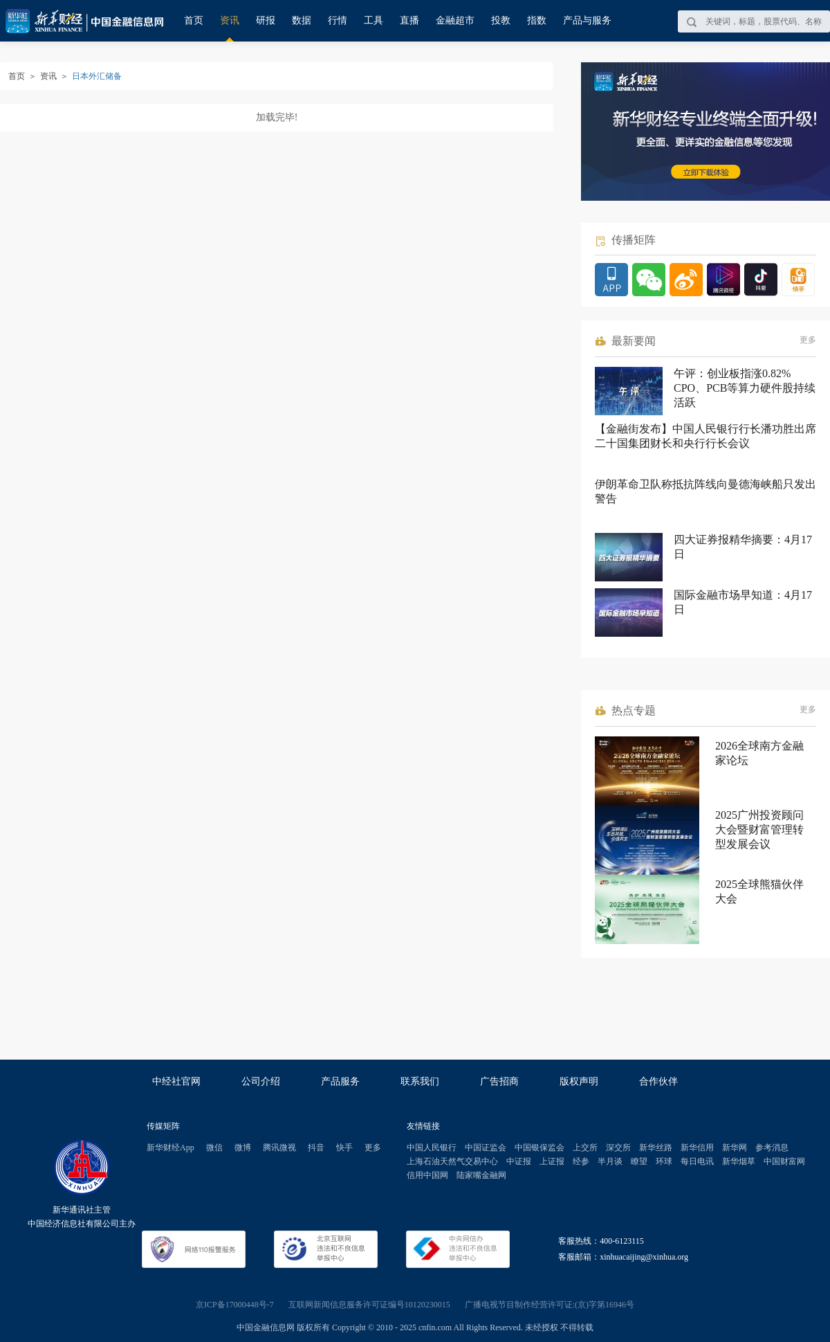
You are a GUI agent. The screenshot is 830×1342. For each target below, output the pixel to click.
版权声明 (579, 1081)
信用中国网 (427, 1175)
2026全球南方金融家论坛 (759, 753)
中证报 (518, 1161)
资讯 (229, 20)
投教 (500, 20)
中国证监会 (485, 1147)
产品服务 (340, 1081)
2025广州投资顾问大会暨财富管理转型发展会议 (759, 829)
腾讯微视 (279, 1147)
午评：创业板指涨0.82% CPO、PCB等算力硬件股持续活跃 (744, 388)
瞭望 (639, 1161)
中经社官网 (176, 1081)
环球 (664, 1161)
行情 (337, 20)
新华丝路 (655, 1147)
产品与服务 (587, 20)
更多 (808, 340)
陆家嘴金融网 (481, 1175)
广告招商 (499, 1081)
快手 (344, 1147)
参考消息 (771, 1147)
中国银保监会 (539, 1147)
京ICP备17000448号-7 (235, 1304)
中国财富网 (784, 1161)
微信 (214, 1147)
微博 (242, 1147)
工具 (373, 20)
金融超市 (455, 20)
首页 (193, 20)
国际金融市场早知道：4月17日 (743, 602)
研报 (265, 20)
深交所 (618, 1147)
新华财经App (170, 1147)
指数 (536, 20)
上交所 (585, 1147)
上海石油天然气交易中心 (452, 1161)
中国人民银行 (431, 1147)
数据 (301, 20)
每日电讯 (697, 1161)
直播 (409, 20)
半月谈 (610, 1161)
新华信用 (697, 1147)
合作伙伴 (658, 1081)
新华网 (734, 1147)
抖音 (316, 1147)
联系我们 (419, 1081)
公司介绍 (260, 1081)
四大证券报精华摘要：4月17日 (743, 547)
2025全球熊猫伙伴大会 (759, 891)
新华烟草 (738, 1161)
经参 (581, 1161)
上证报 (552, 1161)
